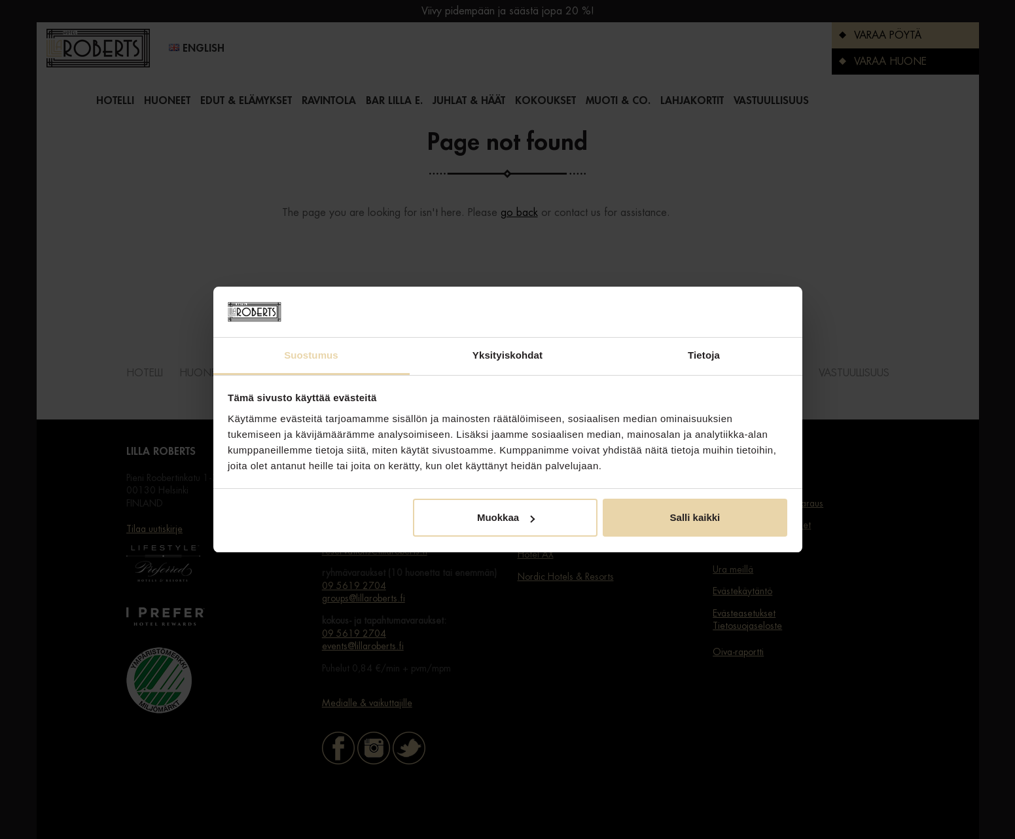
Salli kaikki (695, 517)
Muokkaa (506, 517)
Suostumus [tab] (311, 355)
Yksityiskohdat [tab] (507, 355)
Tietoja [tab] (704, 355)
